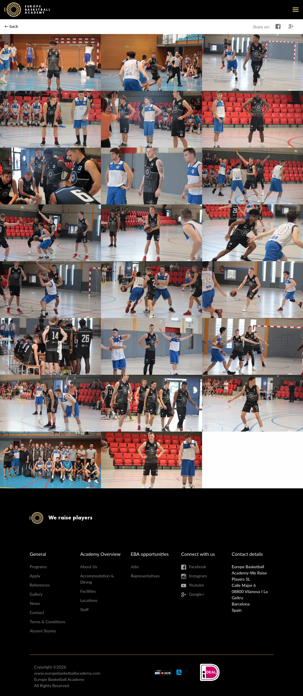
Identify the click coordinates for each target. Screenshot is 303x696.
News (35, 603)
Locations (89, 600)
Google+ (196, 594)
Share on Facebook (278, 27)
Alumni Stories (43, 630)
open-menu (295, 9)
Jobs (135, 566)
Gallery (36, 594)
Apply (35, 575)
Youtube (196, 584)
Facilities (88, 591)
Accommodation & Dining (97, 578)
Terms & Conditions (47, 621)
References (40, 584)
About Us (88, 566)
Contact (37, 612)
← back (11, 26)
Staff (84, 609)
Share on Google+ (291, 27)
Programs (38, 566)
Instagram (198, 575)
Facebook (197, 566)
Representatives (145, 575)
